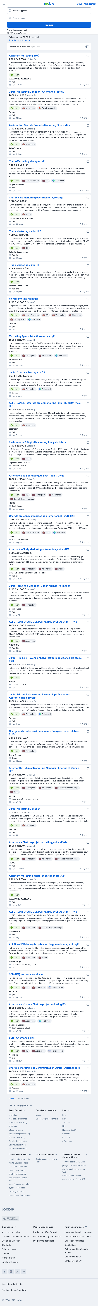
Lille (64, 1126)
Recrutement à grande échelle (47, 1236)
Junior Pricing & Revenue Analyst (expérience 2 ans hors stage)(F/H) (45, 659)
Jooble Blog (70, 1245)
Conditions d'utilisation (12, 1284)
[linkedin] (23, 1271)
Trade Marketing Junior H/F (25, 231)
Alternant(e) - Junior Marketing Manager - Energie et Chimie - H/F (45, 770)
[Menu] (3, 3)
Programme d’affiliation (43, 1240)
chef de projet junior (17, 1174)
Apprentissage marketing (19, 1133)
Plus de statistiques (20, 40)
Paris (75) (66, 1137)
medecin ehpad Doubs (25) (73, 1179)
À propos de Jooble (11, 1232)
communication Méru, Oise (73, 1162)
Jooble (19, 1300)
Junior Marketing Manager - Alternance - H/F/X (36, 91)
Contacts (6, 1245)
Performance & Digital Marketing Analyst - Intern (37, 442)
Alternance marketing (18, 1122)
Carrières (6, 1253)
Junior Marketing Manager (24, 808)
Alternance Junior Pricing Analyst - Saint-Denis (36, 475)
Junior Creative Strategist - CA (27, 372)
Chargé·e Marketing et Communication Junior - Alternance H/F (45, 1067)
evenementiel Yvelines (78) (73, 1175)
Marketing (13, 1115)
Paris (64, 1115)
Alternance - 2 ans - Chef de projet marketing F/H (37, 1004)
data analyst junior (17, 1170)
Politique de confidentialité (14, 1290)
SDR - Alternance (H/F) (22, 1037)
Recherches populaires (21, 1105)
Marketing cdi (14, 1126)
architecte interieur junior (19, 1159)
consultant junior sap (18, 1166)
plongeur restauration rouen (74, 1165)
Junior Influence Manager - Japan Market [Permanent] (40, 585)
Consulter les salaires (74, 1240)
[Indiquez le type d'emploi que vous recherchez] (49, 10)
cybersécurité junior (17, 1188)
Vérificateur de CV (73, 1261)
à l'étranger (67, 1141)
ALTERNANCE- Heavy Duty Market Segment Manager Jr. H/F (44, 944)
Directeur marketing (17, 1145)
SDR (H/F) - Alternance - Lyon (26, 974)
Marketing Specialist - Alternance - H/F (32, 336)
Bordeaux (66, 1133)
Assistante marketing (18, 1141)
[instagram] (11, 1271)
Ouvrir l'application (86, 4)
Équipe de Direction (11, 1240)
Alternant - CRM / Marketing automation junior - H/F (39, 549)
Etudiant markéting (17, 1137)
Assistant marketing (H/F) (24, 55)
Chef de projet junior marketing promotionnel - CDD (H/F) (42, 516)
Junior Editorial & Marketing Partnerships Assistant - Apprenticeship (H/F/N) (39, 696)
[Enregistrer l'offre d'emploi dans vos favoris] (88, 56)
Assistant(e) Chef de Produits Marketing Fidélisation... (40, 125)
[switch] (87, 46)
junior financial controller (19, 1184)
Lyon (64, 1119)
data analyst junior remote (20, 1195)
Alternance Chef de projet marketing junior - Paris (38, 842)
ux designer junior (16, 1191)
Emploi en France (10, 1262)
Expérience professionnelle (47, 1119)
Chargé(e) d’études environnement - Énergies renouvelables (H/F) (44, 733)
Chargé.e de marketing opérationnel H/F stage (36, 197)
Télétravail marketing (18, 1148)
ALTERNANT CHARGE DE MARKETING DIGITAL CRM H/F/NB (43, 621)
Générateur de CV (73, 1256)
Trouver (49, 25)
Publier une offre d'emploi (45, 1232)
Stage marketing (16, 1130)
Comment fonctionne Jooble (15, 1236)
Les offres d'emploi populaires (78, 1232)
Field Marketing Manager (23, 298)
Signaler (84, 84)
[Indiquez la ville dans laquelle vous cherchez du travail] (49, 18)
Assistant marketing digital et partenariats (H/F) (37, 875)
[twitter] (17, 1271)
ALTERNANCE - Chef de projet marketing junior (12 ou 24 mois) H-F (45, 405)
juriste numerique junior (18, 1163)
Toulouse (66, 1122)
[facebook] (4, 1271)
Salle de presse (9, 1249)
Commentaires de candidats (78, 1236)
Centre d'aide (8, 1257)
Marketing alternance (18, 1119)
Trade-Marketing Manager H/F (27, 161)
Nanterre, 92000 (69, 1130)
